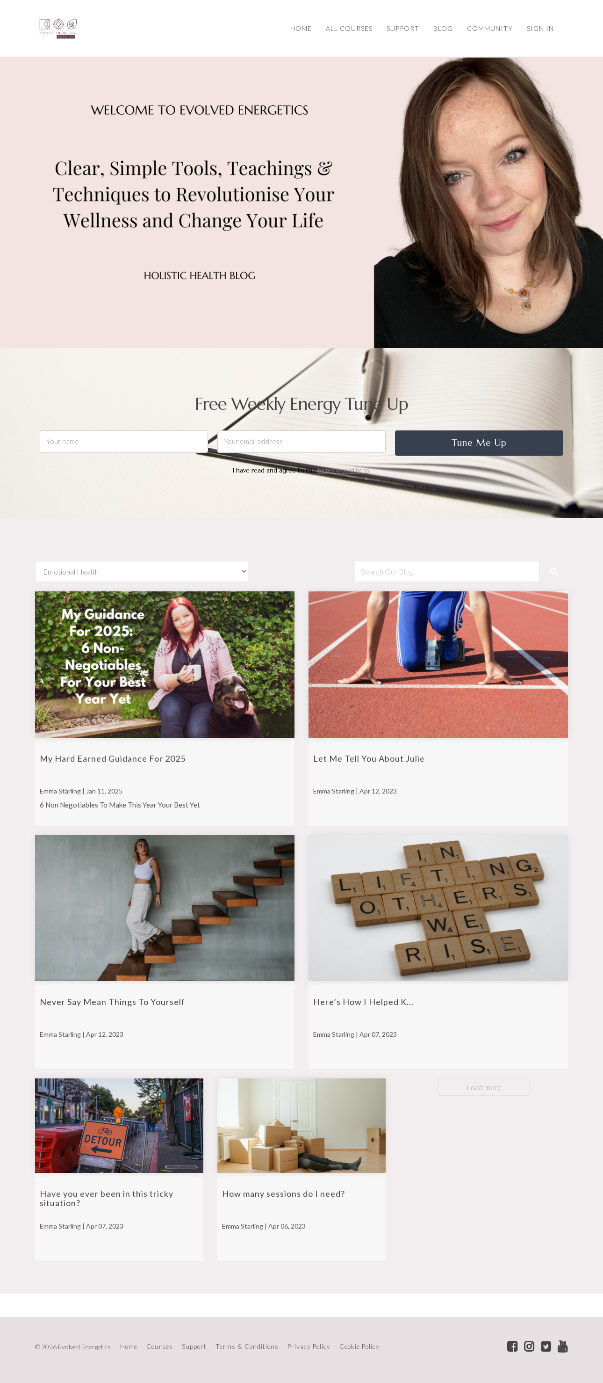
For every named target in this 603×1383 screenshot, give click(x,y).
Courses (159, 1346)
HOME (301, 28)
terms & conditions (343, 470)
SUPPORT (403, 28)
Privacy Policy (308, 1346)
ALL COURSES (349, 28)
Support (194, 1346)
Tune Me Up (479, 442)
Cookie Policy (359, 1346)
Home (128, 1346)
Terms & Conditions (247, 1346)
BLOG (443, 28)
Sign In (540, 28)
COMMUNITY (490, 28)
